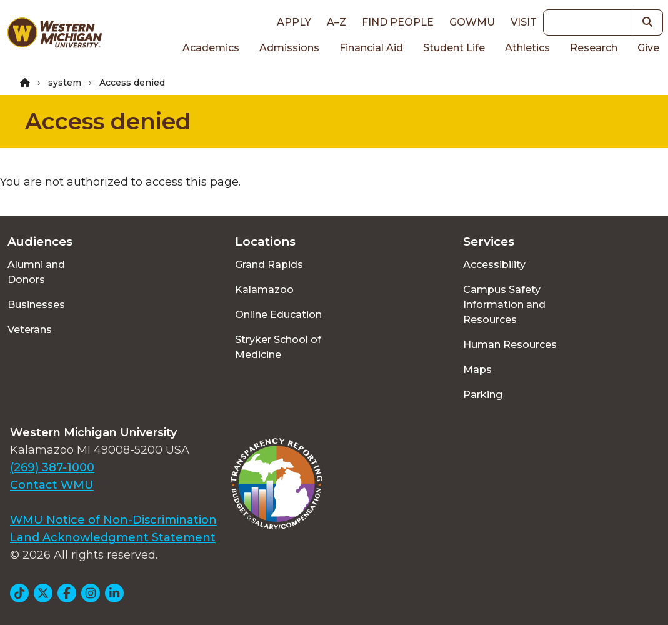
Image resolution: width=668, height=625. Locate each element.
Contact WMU (52, 485)
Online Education (278, 315)
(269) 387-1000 (52, 467)
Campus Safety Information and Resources (504, 305)
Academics (210, 48)
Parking (482, 395)
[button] (647, 22)
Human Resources (510, 345)
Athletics (527, 48)
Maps (477, 370)
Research (593, 48)
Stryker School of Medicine (278, 347)
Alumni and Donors (36, 272)
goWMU (472, 22)
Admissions (289, 48)
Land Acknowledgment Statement (113, 537)
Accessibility (494, 265)
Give (648, 48)
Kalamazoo (264, 290)
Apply (294, 22)
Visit (524, 22)
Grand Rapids (269, 265)
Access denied (108, 121)
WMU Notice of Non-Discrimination (113, 520)
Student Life (454, 48)
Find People (398, 22)
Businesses (36, 305)
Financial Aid (371, 48)
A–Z (336, 22)
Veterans (29, 330)
